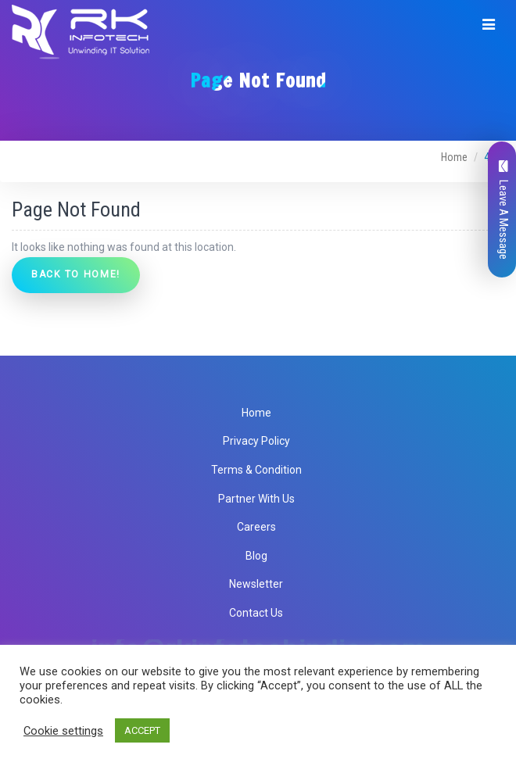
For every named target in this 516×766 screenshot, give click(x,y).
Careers (256, 527)
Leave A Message (503, 210)
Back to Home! (75, 274)
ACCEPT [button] (142, 730)
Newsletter (256, 584)
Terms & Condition (256, 470)
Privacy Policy (256, 441)
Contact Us (256, 613)
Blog (256, 555)
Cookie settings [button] (63, 731)
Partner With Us (256, 498)
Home (454, 157)
